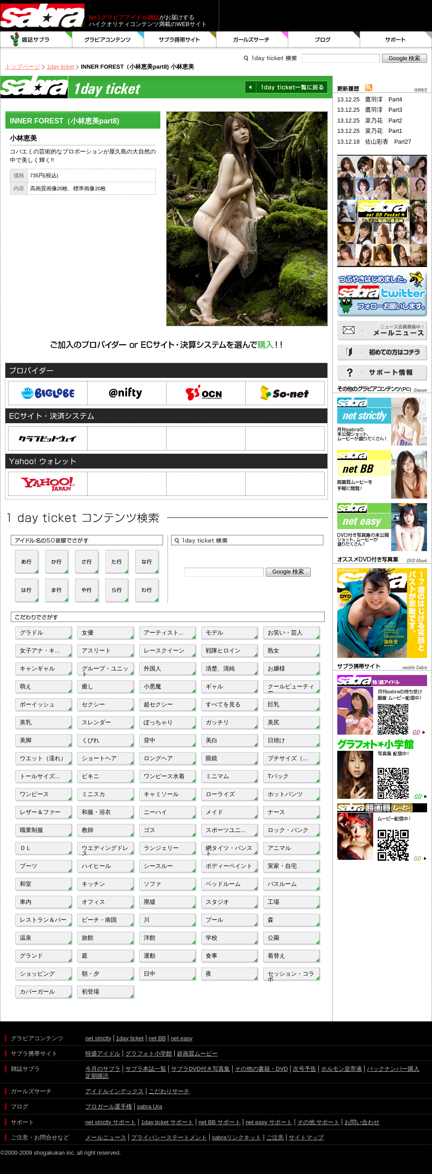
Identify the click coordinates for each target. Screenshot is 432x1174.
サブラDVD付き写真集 (200, 1068)
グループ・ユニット (105, 670)
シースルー (158, 866)
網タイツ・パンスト (229, 850)
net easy (181, 1038)
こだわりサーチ (169, 1091)
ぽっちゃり (158, 722)
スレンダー (96, 722)
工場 (273, 901)
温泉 (25, 937)
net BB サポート (219, 1122)
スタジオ (217, 901)
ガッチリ (217, 722)
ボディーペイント (229, 866)
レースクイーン (164, 650)
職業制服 (31, 830)
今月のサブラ (102, 1068)
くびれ (90, 740)
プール (214, 919)
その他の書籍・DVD (261, 1068)
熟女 (273, 650)
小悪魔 (152, 686)
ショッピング (37, 973)
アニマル (279, 848)
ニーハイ (155, 812)
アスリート (96, 650)
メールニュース (105, 1137)
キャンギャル (37, 668)
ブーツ (28, 866)
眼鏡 (211, 758)
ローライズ (220, 794)
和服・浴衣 (96, 812)
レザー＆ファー (40, 812)
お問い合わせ (361, 1122)
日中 (149, 973)
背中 (149, 740)
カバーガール (37, 991)
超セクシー (158, 704)
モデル (214, 632)
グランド (31, 955)
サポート (396, 39)
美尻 (273, 722)
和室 (25, 883)
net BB (157, 1038)
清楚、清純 (220, 668)
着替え (276, 955)
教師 (87, 830)
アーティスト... (164, 632)
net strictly (98, 1038)
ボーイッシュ (37, 704)
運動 (149, 955)
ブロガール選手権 (108, 1106)
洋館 (149, 937)
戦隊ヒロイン (223, 650)
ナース (276, 812)
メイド (214, 812)
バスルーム (282, 883)
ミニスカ (93, 794)
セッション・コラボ (291, 975)
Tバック (278, 776)
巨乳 (273, 704)
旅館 (87, 937)
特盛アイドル (102, 1053)
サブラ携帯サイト (180, 39)
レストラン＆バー (43, 919)
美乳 (25, 722)
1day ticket (60, 66)
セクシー (93, 704)
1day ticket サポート (167, 1122)
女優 (87, 632)
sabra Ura (149, 1106)
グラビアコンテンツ (108, 39)
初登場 (90, 991)
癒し (87, 686)
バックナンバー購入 (393, 1068)
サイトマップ (306, 1137)
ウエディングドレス (105, 850)
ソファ (152, 883)
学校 (211, 937)
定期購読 (97, 1076)
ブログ (324, 39)
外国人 (152, 668)
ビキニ (90, 776)
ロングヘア (158, 758)
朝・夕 (90, 973)
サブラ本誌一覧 (145, 1068)
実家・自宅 (282, 866)
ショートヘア (99, 758)
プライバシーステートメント (169, 1137)
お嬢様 (276, 668)
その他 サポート (318, 1122)
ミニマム (217, 776)
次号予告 (304, 1068)
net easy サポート (269, 1122)
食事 (211, 955)
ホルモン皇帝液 (341, 1068)
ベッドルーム (223, 883)
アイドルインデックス (114, 1091)
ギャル (214, 686)
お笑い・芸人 (285, 632)
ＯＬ (25, 848)
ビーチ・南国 (99, 919)
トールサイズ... (40, 776)
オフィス (93, 901)
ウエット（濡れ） (43, 758)
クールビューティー (291, 688)
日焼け (276, 740)
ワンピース (34, 794)
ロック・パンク (288, 830)
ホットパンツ (285, 794)
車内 (25, 901)
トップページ (22, 66)
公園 (273, 937)
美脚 (25, 740)
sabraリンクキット (236, 1137)
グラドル (31, 632)
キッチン (93, 883)
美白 (211, 740)
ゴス (149, 830)
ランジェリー (161, 848)
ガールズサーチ (252, 39)
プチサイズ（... (288, 758)
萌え (25, 686)
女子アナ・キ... (40, 650)
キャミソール (161, 794)
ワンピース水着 (164, 776)
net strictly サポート (110, 1122)
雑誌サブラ (36, 39)
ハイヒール (96, 866)
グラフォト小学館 (148, 1053)
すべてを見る (223, 704)
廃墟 (149, 901)
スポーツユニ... (226, 830)
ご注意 (275, 1137)
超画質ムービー (197, 1053)
